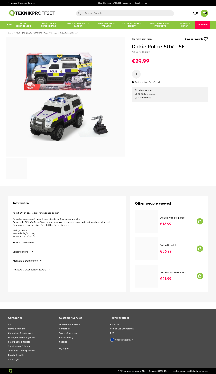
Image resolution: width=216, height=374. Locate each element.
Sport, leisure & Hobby (19, 346)
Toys (46, 33)
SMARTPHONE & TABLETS (19, 342)
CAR (10, 324)
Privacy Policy (66, 337)
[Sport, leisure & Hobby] (132, 25)
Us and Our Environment (122, 328)
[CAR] (9, 25)
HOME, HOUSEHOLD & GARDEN (21, 337)
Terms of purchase (68, 333)
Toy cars (54, 33)
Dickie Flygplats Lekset (172, 217)
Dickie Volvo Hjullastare (173, 272)
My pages (12, 3)
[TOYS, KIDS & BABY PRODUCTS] (160, 25)
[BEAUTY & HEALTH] (185, 25)
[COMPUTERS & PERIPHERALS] (48, 25)
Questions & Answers (69, 324)
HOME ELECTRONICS (16, 328)
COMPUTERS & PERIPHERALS (20, 333)
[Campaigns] (202, 25)
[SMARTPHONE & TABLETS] (106, 25)
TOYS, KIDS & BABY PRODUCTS (29, 33)
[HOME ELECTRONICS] (23, 25)
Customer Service (26, 3)
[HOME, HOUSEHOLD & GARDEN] (78, 25)
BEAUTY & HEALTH (16, 355)
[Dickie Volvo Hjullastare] (148, 276)
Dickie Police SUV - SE (68, 33)
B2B (112, 333)
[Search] (125, 13)
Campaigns (14, 359)
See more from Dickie (142, 39)
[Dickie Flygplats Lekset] (148, 221)
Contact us (64, 328)
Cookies (63, 342)
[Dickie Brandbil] (148, 248)
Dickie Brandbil (168, 245)
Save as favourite (196, 39)
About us (114, 324)
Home (10, 33)
